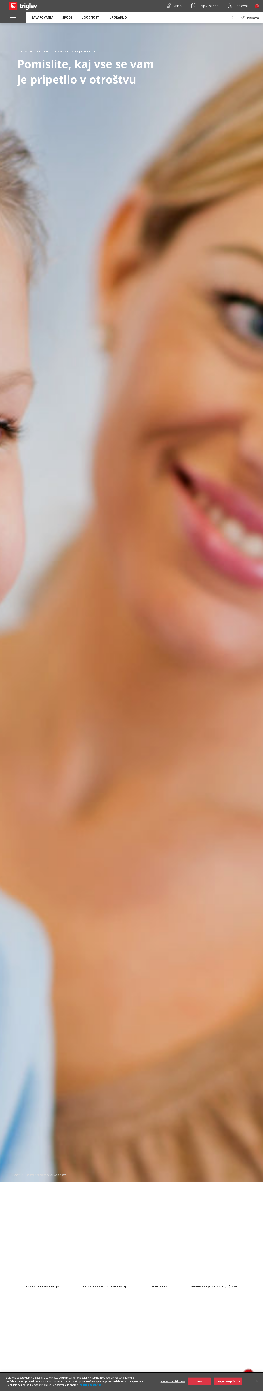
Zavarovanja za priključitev (213, 1286)
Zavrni (199, 1381)
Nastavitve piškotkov (173, 1381)
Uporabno (118, 17)
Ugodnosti (90, 17)
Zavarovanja (42, 17)
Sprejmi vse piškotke (228, 1381)
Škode (67, 17)
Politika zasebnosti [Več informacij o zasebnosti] (91, 1384)
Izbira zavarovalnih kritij (103, 1286)
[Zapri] (257, 1381)
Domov (16, 1174)
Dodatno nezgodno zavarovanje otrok (46, 1174)
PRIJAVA (253, 18)
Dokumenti (158, 1286)
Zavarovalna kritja (42, 1286)
